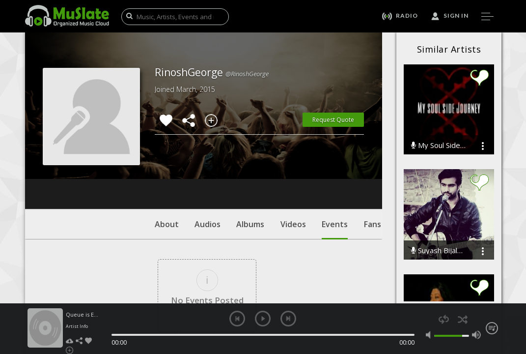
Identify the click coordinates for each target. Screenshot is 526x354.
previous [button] (237, 318)
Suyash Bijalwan (439, 250)
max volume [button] (476, 335)
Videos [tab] (293, 164)
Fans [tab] (372, 164)
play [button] (263, 318)
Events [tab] (335, 169)
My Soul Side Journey (439, 145)
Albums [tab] (250, 164)
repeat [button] (444, 319)
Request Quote (333, 120)
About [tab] (167, 164)
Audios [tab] (207, 164)
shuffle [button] (463, 319)
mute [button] (430, 335)
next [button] (288, 318)
